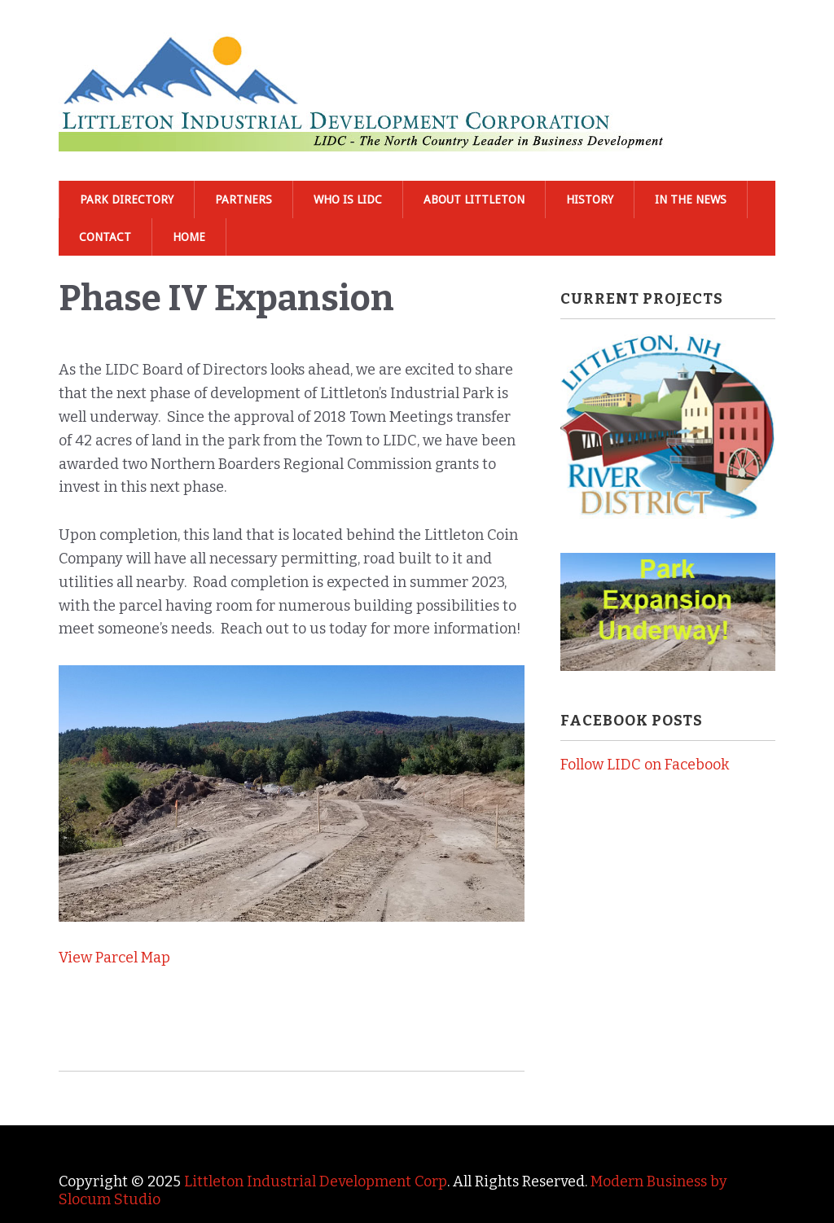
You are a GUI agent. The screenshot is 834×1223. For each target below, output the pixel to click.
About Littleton (474, 199)
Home (189, 236)
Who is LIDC (348, 199)
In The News (690, 199)
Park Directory (126, 199)
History (589, 199)
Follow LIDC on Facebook (644, 765)
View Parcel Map (114, 958)
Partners (243, 199)
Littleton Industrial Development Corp (315, 1181)
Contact (105, 236)
